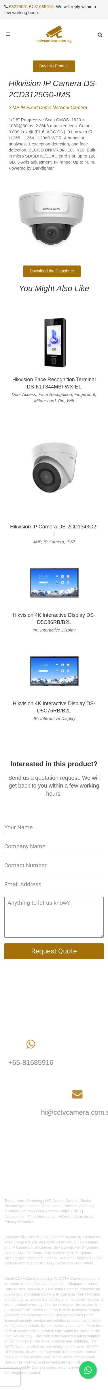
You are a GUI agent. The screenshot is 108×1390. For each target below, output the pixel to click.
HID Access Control (61, 1201)
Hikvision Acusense (74, 1216)
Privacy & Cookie (18, 1222)
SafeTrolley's (15, 1289)
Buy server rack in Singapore (68, 1253)
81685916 (44, 6)
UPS (77, 1211)
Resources (51, 1206)
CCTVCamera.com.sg (33, 1278)
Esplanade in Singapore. (63, 1352)
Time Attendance (42, 1216)
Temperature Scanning (23, 1201)
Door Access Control (53, 1211)
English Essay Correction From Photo (62, 1263)
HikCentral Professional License (30, 1258)
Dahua (86, 1206)
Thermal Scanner (18, 1211)
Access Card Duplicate (23, 1253)
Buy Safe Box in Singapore (76, 1247)
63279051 (18, 6)
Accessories (14, 1216)
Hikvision (70, 1206)
